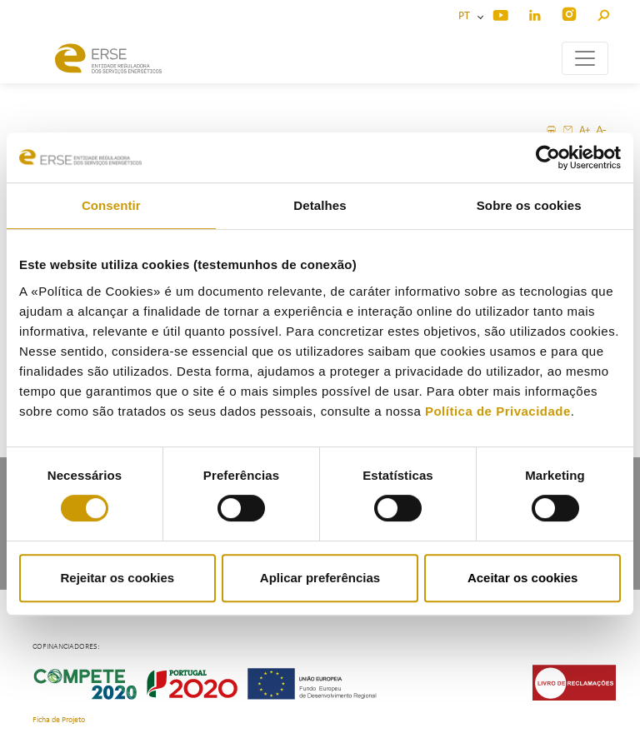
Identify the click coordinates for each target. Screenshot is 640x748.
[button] (603, 13)
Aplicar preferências (320, 578)
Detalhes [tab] (319, 205)
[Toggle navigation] (585, 58)
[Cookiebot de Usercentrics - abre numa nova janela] (548, 157)
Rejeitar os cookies (117, 578)
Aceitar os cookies (523, 578)
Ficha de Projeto (58, 720)
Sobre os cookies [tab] (529, 205)
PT (466, 16)
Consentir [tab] (111, 205)
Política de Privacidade (498, 411)
